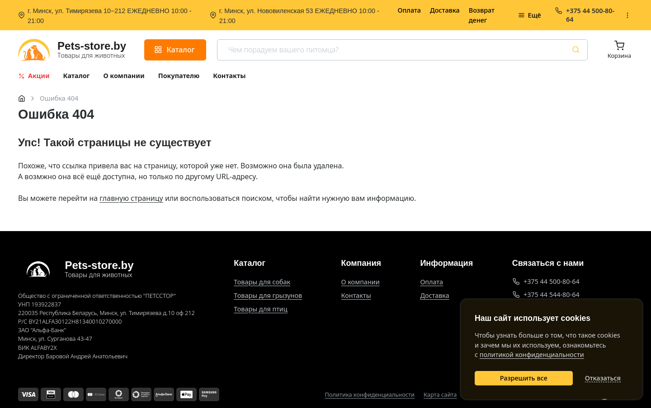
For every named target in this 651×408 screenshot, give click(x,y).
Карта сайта (440, 395)
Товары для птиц (260, 309)
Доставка (445, 10)
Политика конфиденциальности (370, 395)
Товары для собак (262, 282)
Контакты (356, 295)
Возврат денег (482, 15)
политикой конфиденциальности (532, 354)
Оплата (409, 10)
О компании (360, 282)
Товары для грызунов (268, 295)
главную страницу (131, 198)
